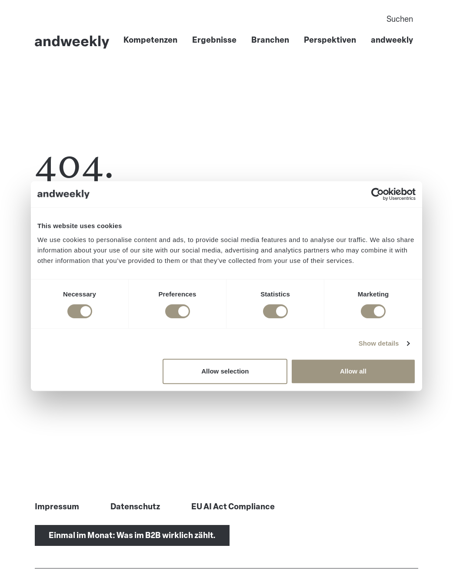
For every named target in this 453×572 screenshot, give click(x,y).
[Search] (312, 19)
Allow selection (225, 371)
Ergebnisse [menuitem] (214, 40)
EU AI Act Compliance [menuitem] (233, 506)
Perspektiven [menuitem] (330, 40)
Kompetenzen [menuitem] (150, 40)
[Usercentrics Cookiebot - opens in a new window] (378, 194)
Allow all (353, 371)
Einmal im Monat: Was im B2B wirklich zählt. (132, 535)
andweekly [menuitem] (392, 40)
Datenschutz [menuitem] (135, 506)
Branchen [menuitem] (270, 40)
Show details (379, 343)
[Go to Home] (72, 42)
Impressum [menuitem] (57, 506)
